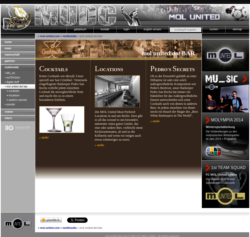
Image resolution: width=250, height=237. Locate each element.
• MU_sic (10, 73)
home (8, 42)
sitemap (237, 29)
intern (8, 118)
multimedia (12, 67)
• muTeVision (12, 77)
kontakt (105, 29)
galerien (10, 61)
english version (152, 29)
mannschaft (12, 54)
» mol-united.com (49, 36)
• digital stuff (12, 82)
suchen (214, 29)
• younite (10, 104)
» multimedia (69, 36)
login (126, 29)
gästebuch (80, 29)
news (8, 48)
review (9, 111)
